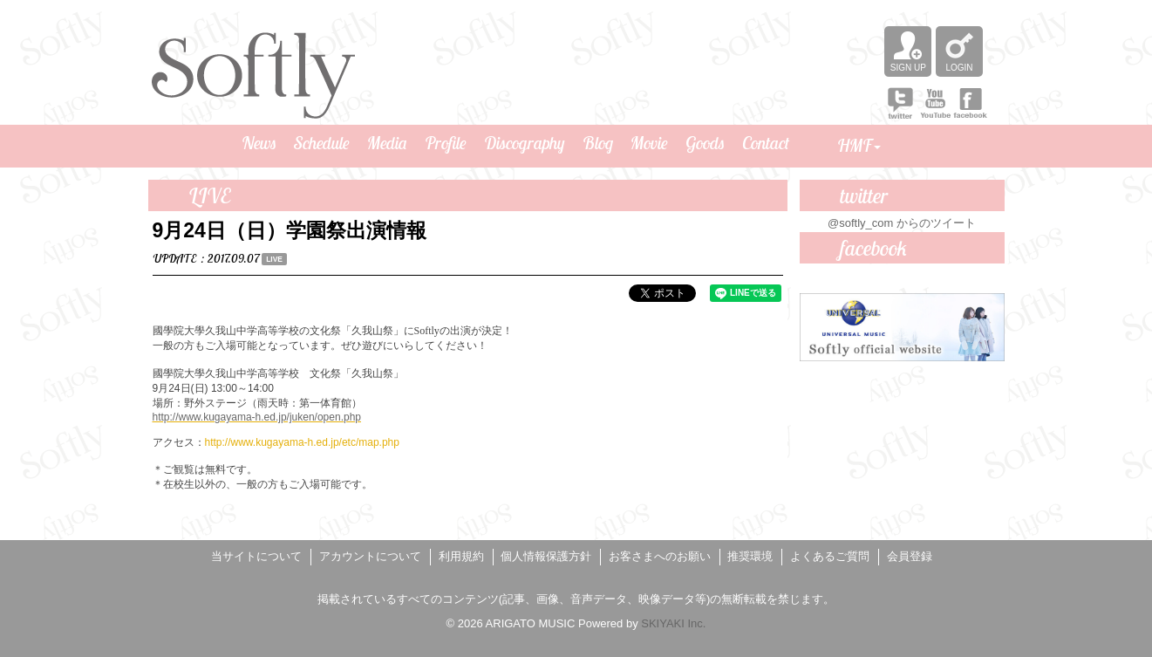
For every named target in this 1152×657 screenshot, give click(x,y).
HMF (859, 145)
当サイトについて (256, 556)
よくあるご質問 (829, 556)
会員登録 (909, 556)
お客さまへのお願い (660, 556)
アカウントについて (370, 556)
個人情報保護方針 (546, 556)
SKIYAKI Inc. (673, 623)
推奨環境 (750, 556)
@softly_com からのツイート (902, 222)
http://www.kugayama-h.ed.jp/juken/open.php (257, 417)
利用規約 (461, 556)
